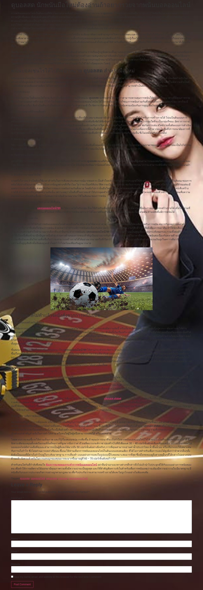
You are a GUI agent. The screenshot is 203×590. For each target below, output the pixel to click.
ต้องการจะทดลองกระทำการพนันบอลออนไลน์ (71, 464)
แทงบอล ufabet (112, 398)
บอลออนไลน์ (38, 478)
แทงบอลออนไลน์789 (49, 208)
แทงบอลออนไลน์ (78, 478)
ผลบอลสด (51, 478)
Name (15, 539)
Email (15, 551)
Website (15, 564)
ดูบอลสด (25, 478)
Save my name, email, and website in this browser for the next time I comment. (58, 577)
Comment (17, 498)
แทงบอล (63, 478)
